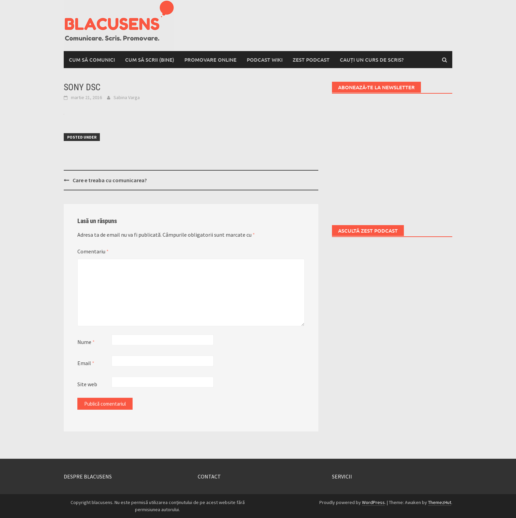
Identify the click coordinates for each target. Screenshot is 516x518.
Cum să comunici (92, 59)
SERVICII (342, 476)
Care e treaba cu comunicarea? (110, 180)
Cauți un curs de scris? (372, 59)
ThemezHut (439, 502)
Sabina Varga (126, 97)
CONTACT (209, 476)
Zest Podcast (311, 59)
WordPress (373, 502)
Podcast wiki (265, 59)
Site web (87, 384)
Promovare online (210, 59)
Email (85, 363)
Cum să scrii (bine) (149, 59)
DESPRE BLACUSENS (88, 476)
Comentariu (93, 251)
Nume (86, 342)
